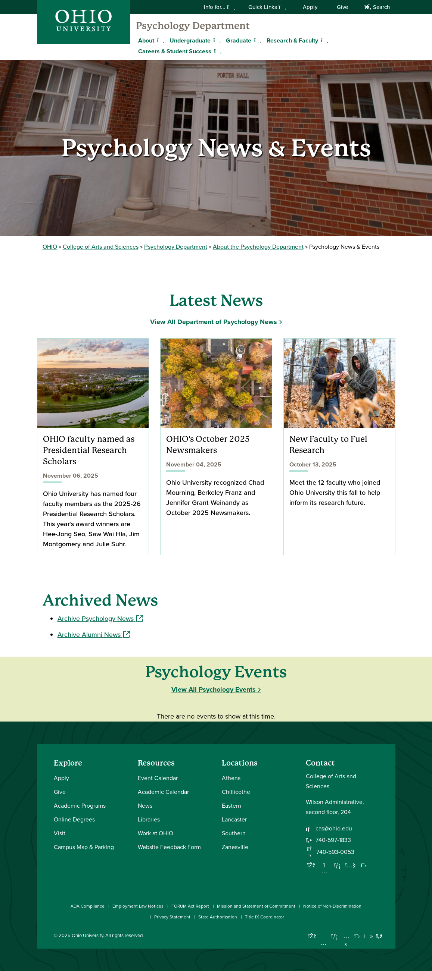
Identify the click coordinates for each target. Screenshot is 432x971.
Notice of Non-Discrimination (332, 906)
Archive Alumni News (94, 635)
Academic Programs (80, 805)
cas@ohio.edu (334, 828)
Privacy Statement (172, 917)
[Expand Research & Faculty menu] (324, 40)
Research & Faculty (292, 40)
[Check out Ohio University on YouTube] (346, 941)
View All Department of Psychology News (213, 322)
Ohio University (87, 935)
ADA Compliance (88, 906)
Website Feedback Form (169, 847)
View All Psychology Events (213, 689)
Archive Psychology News (100, 618)
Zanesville (235, 847)
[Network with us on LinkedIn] (337, 865)
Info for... (219, 7)
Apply (310, 7)
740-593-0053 (335, 852)
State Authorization (217, 917)
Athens (231, 778)
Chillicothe (236, 792)
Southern (234, 833)
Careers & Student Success (174, 51)
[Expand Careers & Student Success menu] (217, 51)
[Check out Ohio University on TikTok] (368, 936)
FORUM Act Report (190, 906)
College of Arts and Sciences (101, 246)
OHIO (50, 246)
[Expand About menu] (160, 40)
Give (342, 7)
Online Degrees (74, 819)
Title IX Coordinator (264, 917)
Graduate (238, 40)
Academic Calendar (163, 792)
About (146, 40)
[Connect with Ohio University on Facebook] (312, 936)
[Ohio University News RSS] (379, 936)
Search (376, 7)
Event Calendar (158, 778)
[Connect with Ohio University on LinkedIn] (334, 936)
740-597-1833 (333, 840)
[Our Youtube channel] (350, 865)
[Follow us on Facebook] (311, 865)
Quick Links (267, 7)
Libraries (149, 819)
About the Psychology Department (258, 246)
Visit (59, 833)
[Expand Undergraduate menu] (216, 40)
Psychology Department (193, 25)
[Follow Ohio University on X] (357, 936)
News (145, 805)
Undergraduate (190, 40)
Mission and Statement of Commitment (256, 906)
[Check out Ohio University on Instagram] (323, 943)
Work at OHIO (155, 833)
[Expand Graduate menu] (257, 40)
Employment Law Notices (138, 906)
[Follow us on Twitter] (363, 865)
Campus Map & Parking (84, 847)
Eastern (231, 805)
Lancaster (234, 819)
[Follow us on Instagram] (324, 871)
